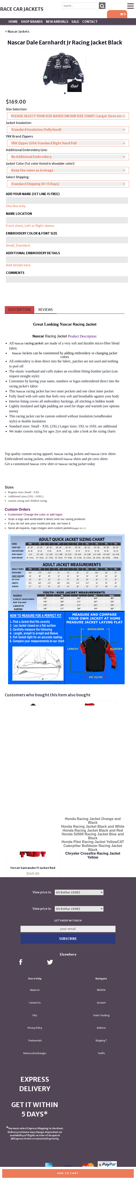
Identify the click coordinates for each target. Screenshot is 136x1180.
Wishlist (101, 990)
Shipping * (101, 1040)
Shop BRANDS (32, 22)
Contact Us (35, 1002)
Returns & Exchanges (34, 1053)
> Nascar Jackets (17, 32)
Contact (90, 22)
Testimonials (35, 1040)
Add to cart (68, 1173)
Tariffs (101, 1053)
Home (13, 22)
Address (101, 1028)
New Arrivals (57, 22)
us (84, 528)
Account (101, 1002)
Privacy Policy (35, 1028)
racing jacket (34, 343)
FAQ (35, 1015)
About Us (35, 990)
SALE (75, 22)
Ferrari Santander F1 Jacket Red (32, 868)
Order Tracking (101, 1015)
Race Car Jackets (21, 9)
